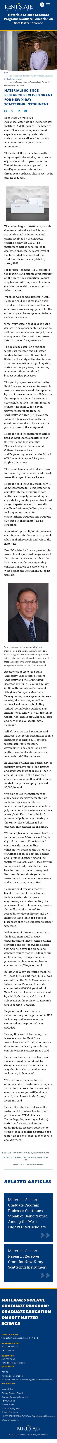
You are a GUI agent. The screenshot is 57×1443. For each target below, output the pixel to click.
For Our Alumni (9, 1400)
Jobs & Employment (11, 1408)
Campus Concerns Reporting (15, 1396)
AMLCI (5, 1372)
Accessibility (7, 1389)
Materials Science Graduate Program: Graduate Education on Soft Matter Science (28, 18)
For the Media (8, 1404)
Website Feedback (10, 1419)
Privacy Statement (10, 1412)
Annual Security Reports (13, 1393)
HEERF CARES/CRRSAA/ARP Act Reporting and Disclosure (28, 1415)
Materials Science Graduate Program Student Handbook (27, 1379)
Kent (6, 72)
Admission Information (12, 1375)
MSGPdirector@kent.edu (13, 1362)
